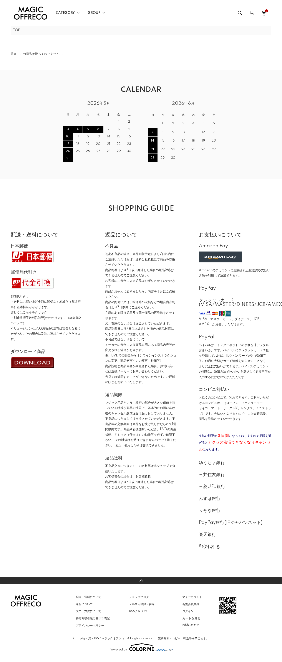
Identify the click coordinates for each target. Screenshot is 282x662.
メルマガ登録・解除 (141, 604)
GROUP (94, 13)
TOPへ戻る (141, 580)
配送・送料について (88, 597)
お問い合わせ (190, 625)
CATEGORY (65, 13)
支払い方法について (88, 611)
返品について (84, 604)
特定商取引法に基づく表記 (93, 618)
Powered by (141, 647)
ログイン (188, 611)
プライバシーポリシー (90, 625)
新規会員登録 (190, 604)
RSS (132, 611)
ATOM (143, 611)
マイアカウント (192, 597)
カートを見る (191, 618)
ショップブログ (139, 597)
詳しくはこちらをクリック (29, 312)
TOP (16, 30)
